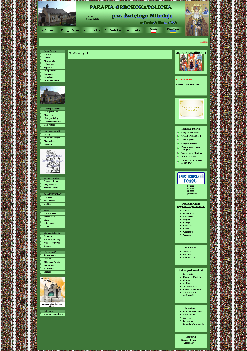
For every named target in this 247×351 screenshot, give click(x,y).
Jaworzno (187, 318)
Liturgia (186, 280)
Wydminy (187, 235)
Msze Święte (49, 61)
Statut (46, 220)
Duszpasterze (50, 71)
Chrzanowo (188, 216)
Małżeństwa (49, 141)
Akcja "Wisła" (189, 315)
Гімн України (187, 140)
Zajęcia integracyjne (53, 242)
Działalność (49, 223)
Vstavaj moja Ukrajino (191, 153)
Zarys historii (189, 274)
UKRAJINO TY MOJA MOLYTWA (191, 161)
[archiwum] (192, 194)
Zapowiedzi (49, 67)
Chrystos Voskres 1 (189, 143)
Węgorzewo (188, 232)
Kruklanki (187, 225)
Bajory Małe (188, 213)
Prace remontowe (51, 80)
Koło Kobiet (49, 125)
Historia (47, 54)
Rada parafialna (51, 112)
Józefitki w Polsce (52, 187)
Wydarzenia (49, 200)
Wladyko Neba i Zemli (191, 136)
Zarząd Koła (49, 217)
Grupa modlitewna (52, 121)
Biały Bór (187, 254)
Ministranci (49, 115)
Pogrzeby (48, 144)
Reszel (186, 229)
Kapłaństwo (49, 268)
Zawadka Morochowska (193, 324)
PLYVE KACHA (188, 157)
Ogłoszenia (49, 64)
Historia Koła (50, 213)
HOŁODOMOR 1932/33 (194, 311)
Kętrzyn (186, 222)
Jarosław (187, 251)
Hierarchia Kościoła (192, 277)
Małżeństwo (49, 265)
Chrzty (47, 134)
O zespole (48, 197)
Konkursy (48, 236)
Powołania (48, 74)
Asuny (186, 210)
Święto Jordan (50, 255)
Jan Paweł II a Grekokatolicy (189, 293)
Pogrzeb (47, 272)
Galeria (47, 204)
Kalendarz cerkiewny (192, 289)
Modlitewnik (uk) (190, 286)
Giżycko (186, 219)
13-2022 (190, 188)
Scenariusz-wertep (52, 239)
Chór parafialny (51, 118)
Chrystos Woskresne (190, 132)
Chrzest (47, 259)
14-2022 (190, 186)
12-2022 (190, 191)
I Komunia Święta (52, 138)
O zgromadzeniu (51, 181)
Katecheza (48, 77)
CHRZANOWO (190, 257)
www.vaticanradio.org (53, 314)
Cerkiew (47, 57)
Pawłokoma (188, 321)
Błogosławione (50, 184)
